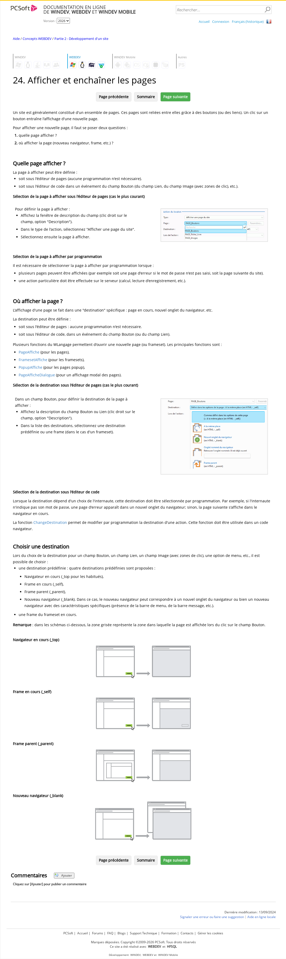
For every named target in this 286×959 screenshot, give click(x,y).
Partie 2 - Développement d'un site (81, 38)
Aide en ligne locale (261, 917)
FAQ (110, 933)
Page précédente (114, 96)
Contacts (187, 933)
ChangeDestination (50, 522)
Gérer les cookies (210, 933)
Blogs (122, 933)
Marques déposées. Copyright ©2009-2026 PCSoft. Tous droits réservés (143, 942)
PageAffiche (29, 352)
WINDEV (135, 955)
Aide (16, 38)
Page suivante (175, 96)
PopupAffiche (30, 367)
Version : (50, 21)
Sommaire (146, 96)
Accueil (204, 21)
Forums (97, 933)
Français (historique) (248, 21)
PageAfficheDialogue (37, 374)
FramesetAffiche (33, 359)
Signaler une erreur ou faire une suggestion (212, 917)
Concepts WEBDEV (37, 38)
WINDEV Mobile (168, 955)
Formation (168, 933)
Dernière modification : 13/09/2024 (250, 912)
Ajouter (63, 875)
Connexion (220, 21)
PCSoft (68, 933)
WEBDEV (148, 955)
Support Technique (143, 933)
